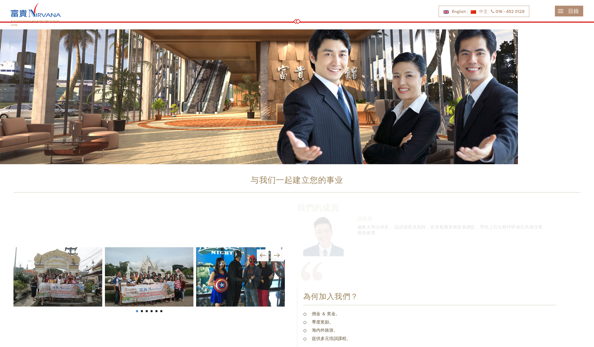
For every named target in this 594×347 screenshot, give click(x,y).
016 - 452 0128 (508, 11)
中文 (479, 11)
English (454, 11)
